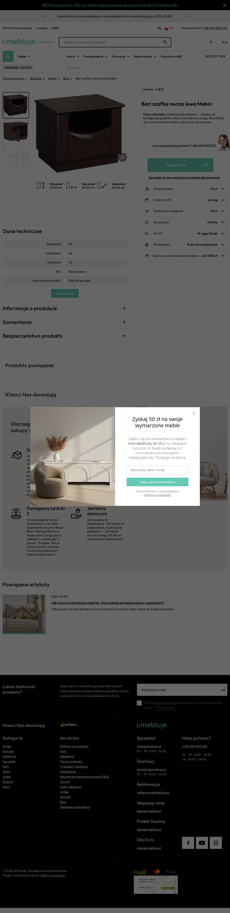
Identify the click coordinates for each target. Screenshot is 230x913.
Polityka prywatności (157, 495)
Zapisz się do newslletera (157, 482)
